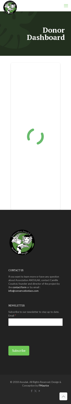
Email (12, 315)
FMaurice (44, 385)
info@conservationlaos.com (23, 290)
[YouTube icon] (39, 390)
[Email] (35, 322)
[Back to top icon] (63, 396)
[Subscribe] (18, 351)
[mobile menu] (66, 5)
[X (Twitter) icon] (35, 390)
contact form (19, 287)
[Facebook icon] (31, 390)
